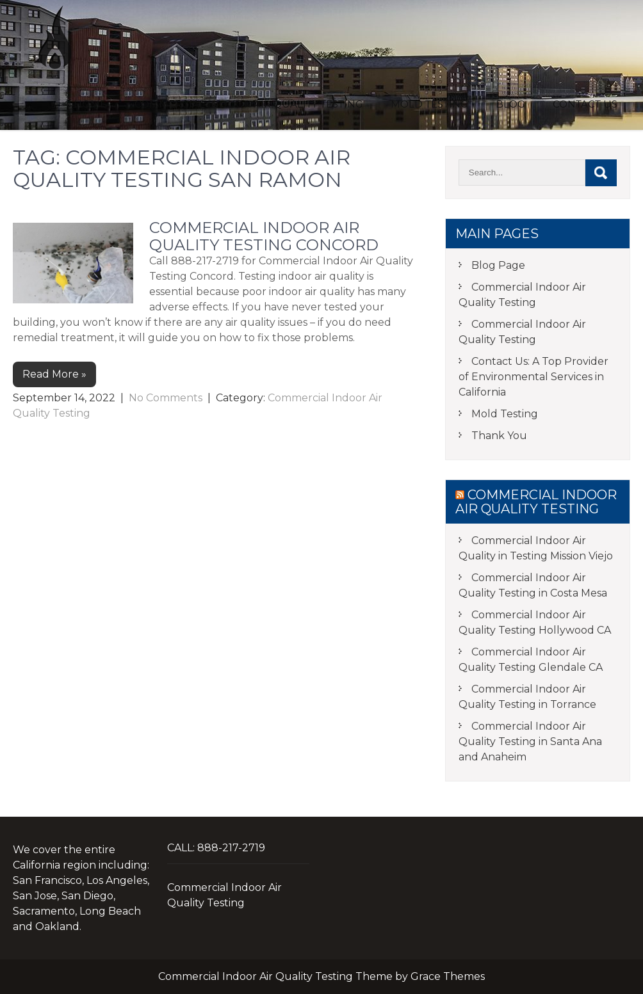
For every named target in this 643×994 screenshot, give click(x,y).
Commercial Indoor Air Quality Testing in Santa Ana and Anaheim (530, 741)
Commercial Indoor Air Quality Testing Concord (263, 235)
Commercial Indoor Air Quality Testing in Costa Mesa (533, 585)
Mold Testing (429, 104)
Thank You (499, 435)
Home (90, 104)
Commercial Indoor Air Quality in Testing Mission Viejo (536, 548)
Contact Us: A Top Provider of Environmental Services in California (533, 376)
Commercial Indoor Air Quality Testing (248, 104)
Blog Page (498, 265)
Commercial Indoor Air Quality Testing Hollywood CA (535, 622)
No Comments (165, 398)
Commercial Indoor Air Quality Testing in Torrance (527, 696)
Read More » (54, 374)
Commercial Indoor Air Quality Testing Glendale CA (531, 659)
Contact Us (585, 104)
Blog (510, 104)
